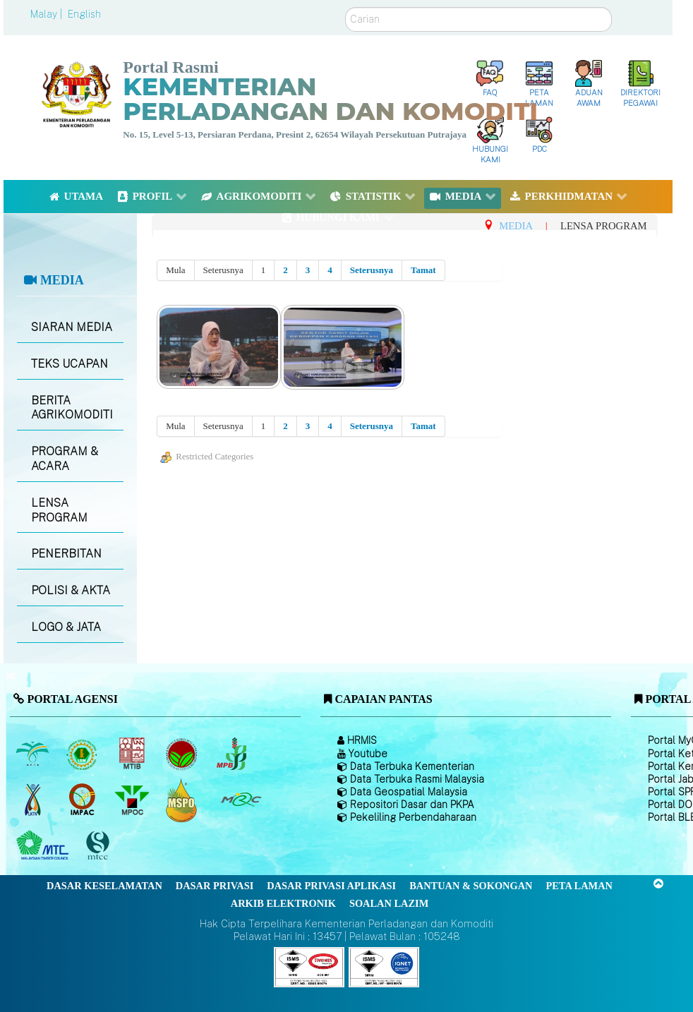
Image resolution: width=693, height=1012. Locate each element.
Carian (345, 7)
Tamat (423, 270)
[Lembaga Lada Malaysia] (232, 753)
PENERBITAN (66, 553)
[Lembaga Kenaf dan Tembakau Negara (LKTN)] (33, 799)
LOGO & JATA (66, 627)
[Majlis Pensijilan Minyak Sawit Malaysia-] (183, 799)
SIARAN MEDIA (71, 327)
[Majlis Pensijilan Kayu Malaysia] (99, 846)
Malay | (47, 14)
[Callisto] (309, 966)
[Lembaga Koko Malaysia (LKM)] (183, 753)
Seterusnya (371, 270)
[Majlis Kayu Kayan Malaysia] (44, 845)
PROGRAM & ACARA (64, 459)
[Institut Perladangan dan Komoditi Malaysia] (83, 799)
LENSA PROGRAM (59, 510)
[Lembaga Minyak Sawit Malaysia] (33, 753)
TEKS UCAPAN (69, 364)
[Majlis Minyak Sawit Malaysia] (133, 799)
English (84, 14)
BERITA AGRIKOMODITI (72, 408)
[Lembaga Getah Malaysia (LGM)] (83, 753)
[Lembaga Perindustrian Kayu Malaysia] (133, 753)
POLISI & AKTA (70, 590)
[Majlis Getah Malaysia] (240, 799)
